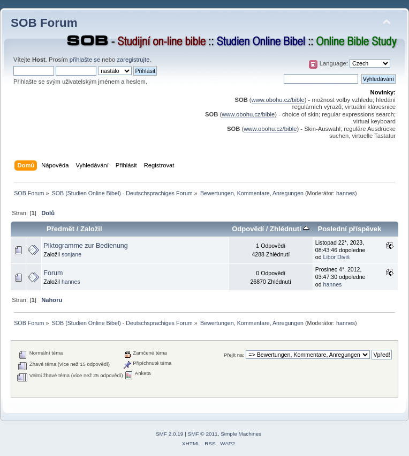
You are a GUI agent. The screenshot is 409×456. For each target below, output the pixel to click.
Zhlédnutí (289, 229)
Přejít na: (234, 355)
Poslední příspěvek (349, 229)
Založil (91, 229)
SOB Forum (44, 23)
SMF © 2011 (203, 434)
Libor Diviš (336, 257)
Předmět (60, 229)
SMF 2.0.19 (170, 434)
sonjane (71, 254)
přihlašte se (85, 59)
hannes (345, 193)
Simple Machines (241, 434)
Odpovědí (248, 229)
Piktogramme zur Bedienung (85, 245)
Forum (53, 273)
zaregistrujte (133, 59)
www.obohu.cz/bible (278, 100)
